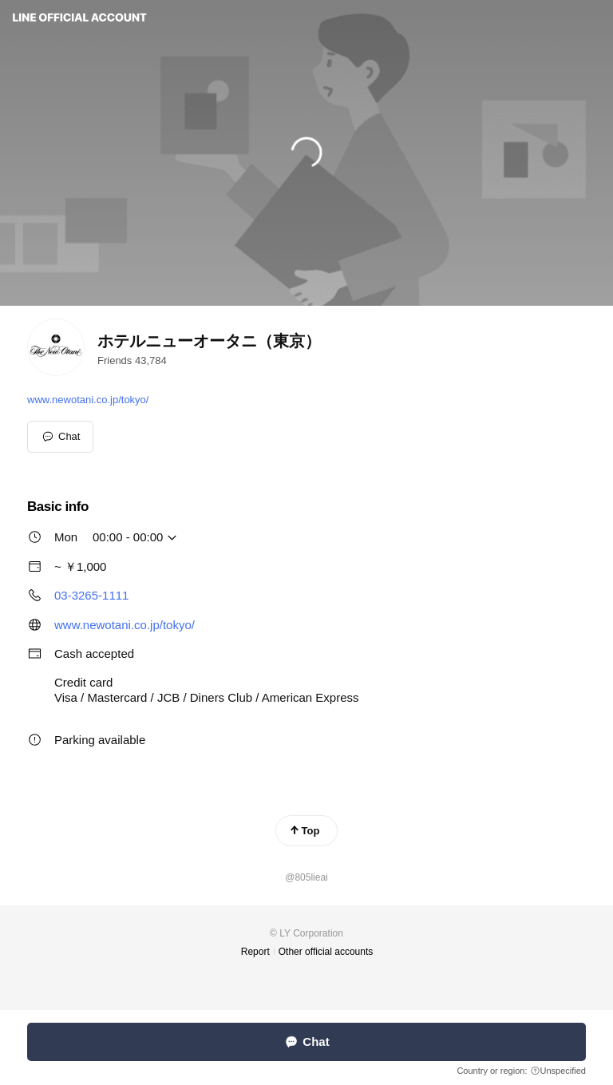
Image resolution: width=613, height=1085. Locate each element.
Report (255, 951)
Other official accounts (326, 951)
